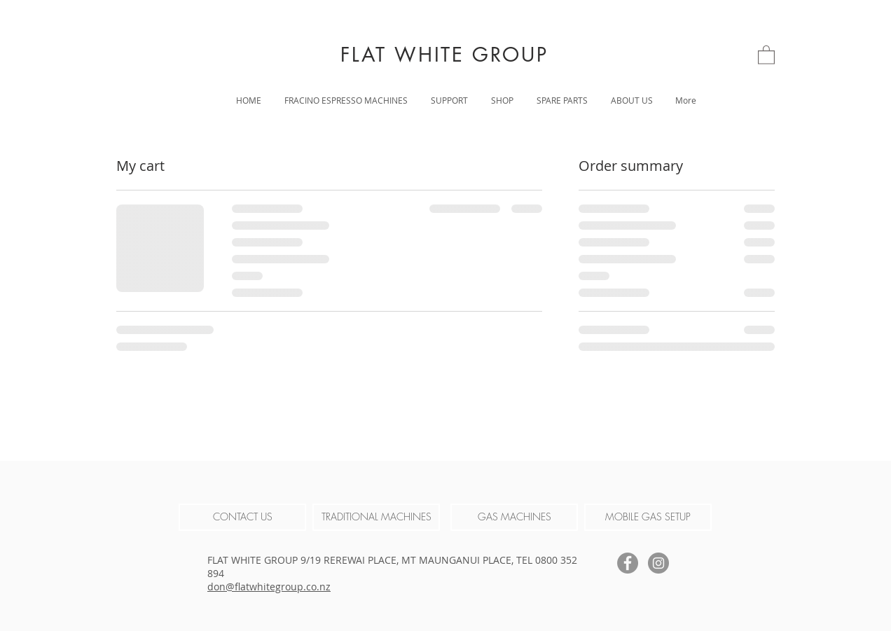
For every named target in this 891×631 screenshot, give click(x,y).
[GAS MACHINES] (514, 517)
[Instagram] (658, 563)
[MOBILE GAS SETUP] (648, 517)
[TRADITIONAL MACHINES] (376, 517)
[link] (766, 54)
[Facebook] (627, 563)
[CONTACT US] (242, 517)
